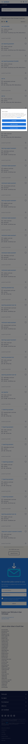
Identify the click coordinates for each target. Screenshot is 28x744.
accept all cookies (14, 127)
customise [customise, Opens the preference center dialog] (14, 120)
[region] (14, 120)
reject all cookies (14, 124)
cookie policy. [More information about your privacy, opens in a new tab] (19, 117)
